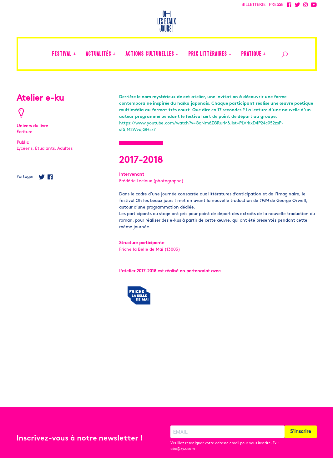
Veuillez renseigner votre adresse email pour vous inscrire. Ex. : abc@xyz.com (224, 434)
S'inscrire (300, 420)
